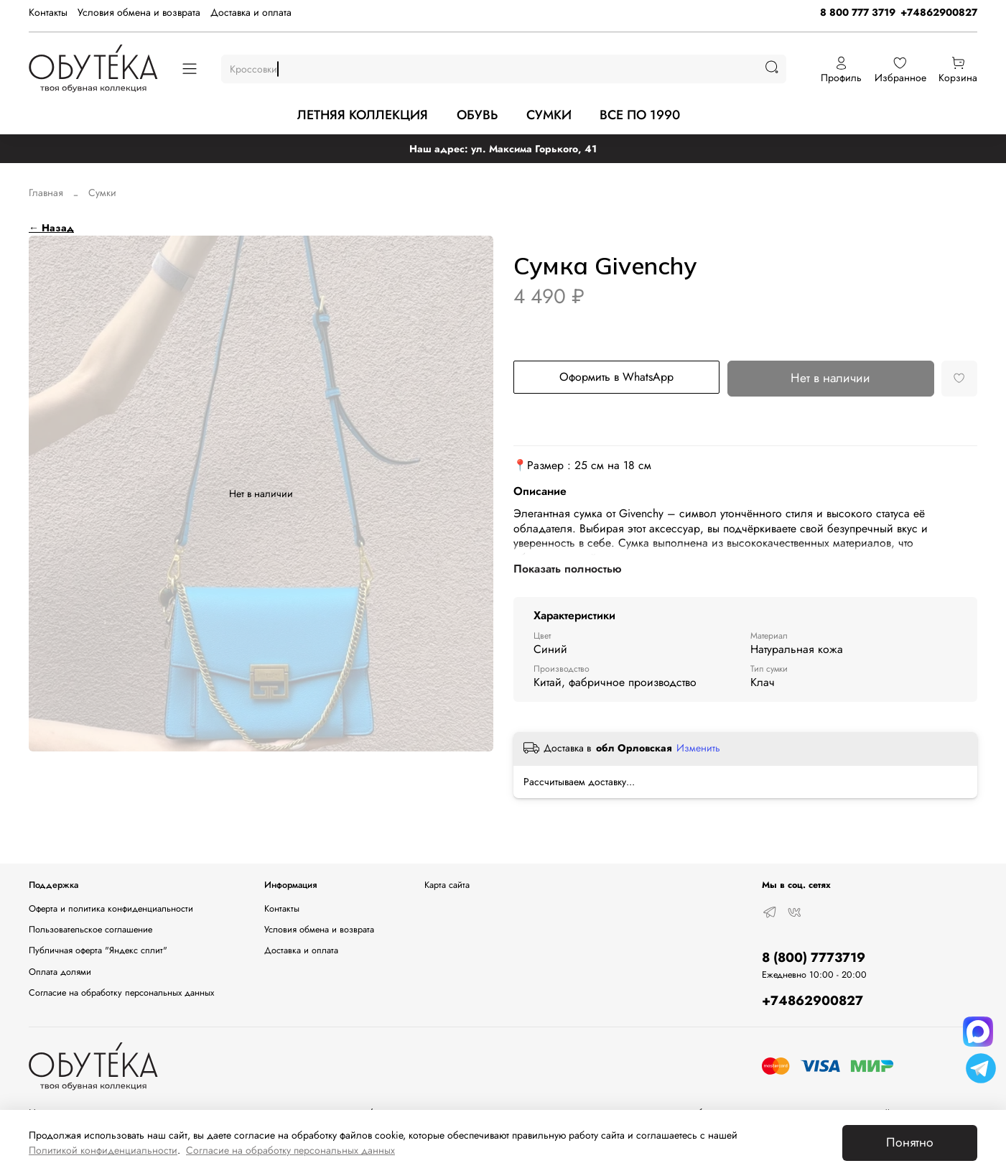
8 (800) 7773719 (813, 957)
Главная (46, 192)
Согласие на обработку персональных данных (121, 992)
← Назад (51, 228)
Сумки (102, 192)
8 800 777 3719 (857, 12)
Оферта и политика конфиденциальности (111, 908)
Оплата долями (60, 972)
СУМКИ (549, 115)
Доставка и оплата (251, 12)
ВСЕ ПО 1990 (640, 115)
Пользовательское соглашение (90, 929)
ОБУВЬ (477, 115)
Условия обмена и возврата (139, 12)
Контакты (48, 12)
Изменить (698, 747)
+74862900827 (938, 12)
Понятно (909, 1142)
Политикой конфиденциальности (103, 1150)
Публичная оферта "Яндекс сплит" (98, 950)
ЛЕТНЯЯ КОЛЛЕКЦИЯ (362, 115)
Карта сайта (447, 885)
